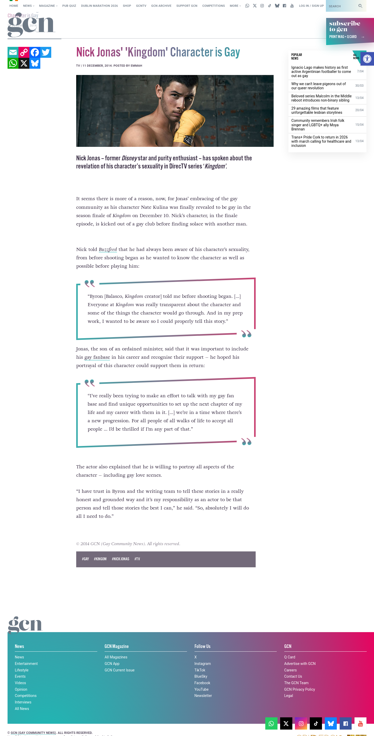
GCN (287, 636)
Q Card (289, 647)
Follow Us (202, 636)
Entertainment (26, 653)
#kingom (100, 549)
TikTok (200, 660)
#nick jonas (120, 549)
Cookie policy (272, 722)
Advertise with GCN (300, 653)
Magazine (47, 6)
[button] (367, 59)
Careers (290, 660)
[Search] (360, 6)
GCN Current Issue (119, 660)
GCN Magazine (117, 636)
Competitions (213, 6)
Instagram (203, 653)
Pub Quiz (69, 6)
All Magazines (116, 647)
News (27, 6)
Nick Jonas (88, 158)
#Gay (85, 549)
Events (20, 666)
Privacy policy (306, 722)
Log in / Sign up (311, 6)
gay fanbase (97, 357)
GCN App (112, 653)
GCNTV (141, 6)
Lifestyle (21, 660)
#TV (137, 549)
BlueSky (201, 666)
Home (13, 6)
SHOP (127, 6)
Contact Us (293, 666)
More (234, 6)
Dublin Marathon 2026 (99, 6)
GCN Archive (161, 6)
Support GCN (186, 6)
